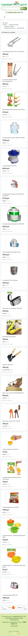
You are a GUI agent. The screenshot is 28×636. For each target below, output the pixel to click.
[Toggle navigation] (5, 17)
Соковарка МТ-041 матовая (10, 280)
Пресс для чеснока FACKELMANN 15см (13, 393)
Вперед (20, 607)
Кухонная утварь (9, 26)
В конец (25, 608)
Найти (23, 8)
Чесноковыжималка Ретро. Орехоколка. (13, 51)
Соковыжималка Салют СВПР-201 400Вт (13, 137)
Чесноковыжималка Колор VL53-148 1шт (13, 109)
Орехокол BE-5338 (7, 364)
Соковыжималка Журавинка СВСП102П (13, 224)
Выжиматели (20, 28)
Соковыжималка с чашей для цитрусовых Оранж (13, 566)
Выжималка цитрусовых (9, 336)
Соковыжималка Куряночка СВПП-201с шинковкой (13, 194)
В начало (4, 608)
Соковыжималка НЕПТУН (9, 166)
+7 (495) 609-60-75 (14, 12)
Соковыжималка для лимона (10, 449)
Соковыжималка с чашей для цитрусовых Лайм (13, 536)
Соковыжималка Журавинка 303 (11, 252)
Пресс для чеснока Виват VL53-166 (12, 308)
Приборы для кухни (9, 28)
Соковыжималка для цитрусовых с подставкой (12, 478)
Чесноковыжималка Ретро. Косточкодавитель (9, 80)
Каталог (5, 24)
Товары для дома (13, 24)
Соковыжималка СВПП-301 (9, 595)
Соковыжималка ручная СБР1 (10, 507)
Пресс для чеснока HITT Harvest (11, 421)
